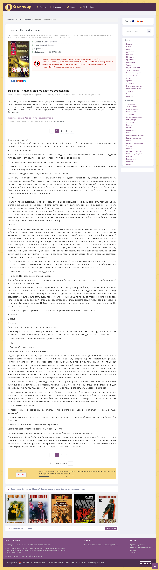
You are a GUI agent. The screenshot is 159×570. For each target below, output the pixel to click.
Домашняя (130, 83)
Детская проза (131, 75)
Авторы (133, 550)
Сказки (128, 65)
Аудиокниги (57, 7)
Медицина (130, 57)
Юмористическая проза (134, 86)
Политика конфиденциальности (142, 547)
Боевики (27, 20)
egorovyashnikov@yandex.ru (108, 545)
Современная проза (133, 73)
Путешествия (131, 159)
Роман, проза (131, 112)
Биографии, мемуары (134, 154)
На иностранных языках (134, 143)
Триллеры (130, 91)
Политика (129, 96)
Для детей (130, 122)
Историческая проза (133, 89)
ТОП (83, 7)
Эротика (129, 81)
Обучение (129, 146)
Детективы (130, 52)
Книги (72, 7)
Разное (129, 141)
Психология (130, 62)
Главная (41, 7)
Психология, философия (135, 135)
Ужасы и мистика (132, 70)
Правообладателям (137, 545)
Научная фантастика (133, 68)
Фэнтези (129, 46)
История (129, 125)
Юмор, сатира (131, 120)
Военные (129, 94)
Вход (92, 7)
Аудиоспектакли (132, 109)
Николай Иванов (47, 45)
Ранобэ (129, 156)
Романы (129, 49)
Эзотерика (130, 114)
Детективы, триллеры (134, 117)
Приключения (131, 130)
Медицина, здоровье (134, 151)
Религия (129, 148)
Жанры (132, 553)
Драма (128, 78)
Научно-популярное (133, 138)
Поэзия (129, 127)
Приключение (131, 60)
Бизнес (128, 133)
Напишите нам (44, 476)
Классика (129, 54)
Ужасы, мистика (132, 106)
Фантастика (130, 104)
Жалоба (21, 475)
